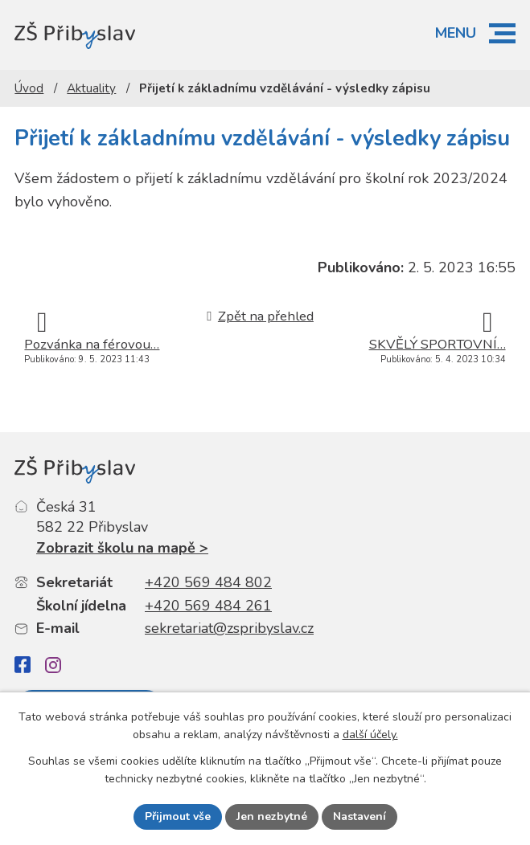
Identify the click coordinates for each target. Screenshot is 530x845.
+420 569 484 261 (208, 605)
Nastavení (359, 816)
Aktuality (91, 88)
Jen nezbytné (271, 816)
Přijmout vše (178, 816)
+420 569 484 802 (208, 582)
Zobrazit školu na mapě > (122, 547)
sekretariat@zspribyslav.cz (229, 628)
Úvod (28, 88)
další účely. (370, 735)
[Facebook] (22, 664)
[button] (502, 33)
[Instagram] (53, 665)
